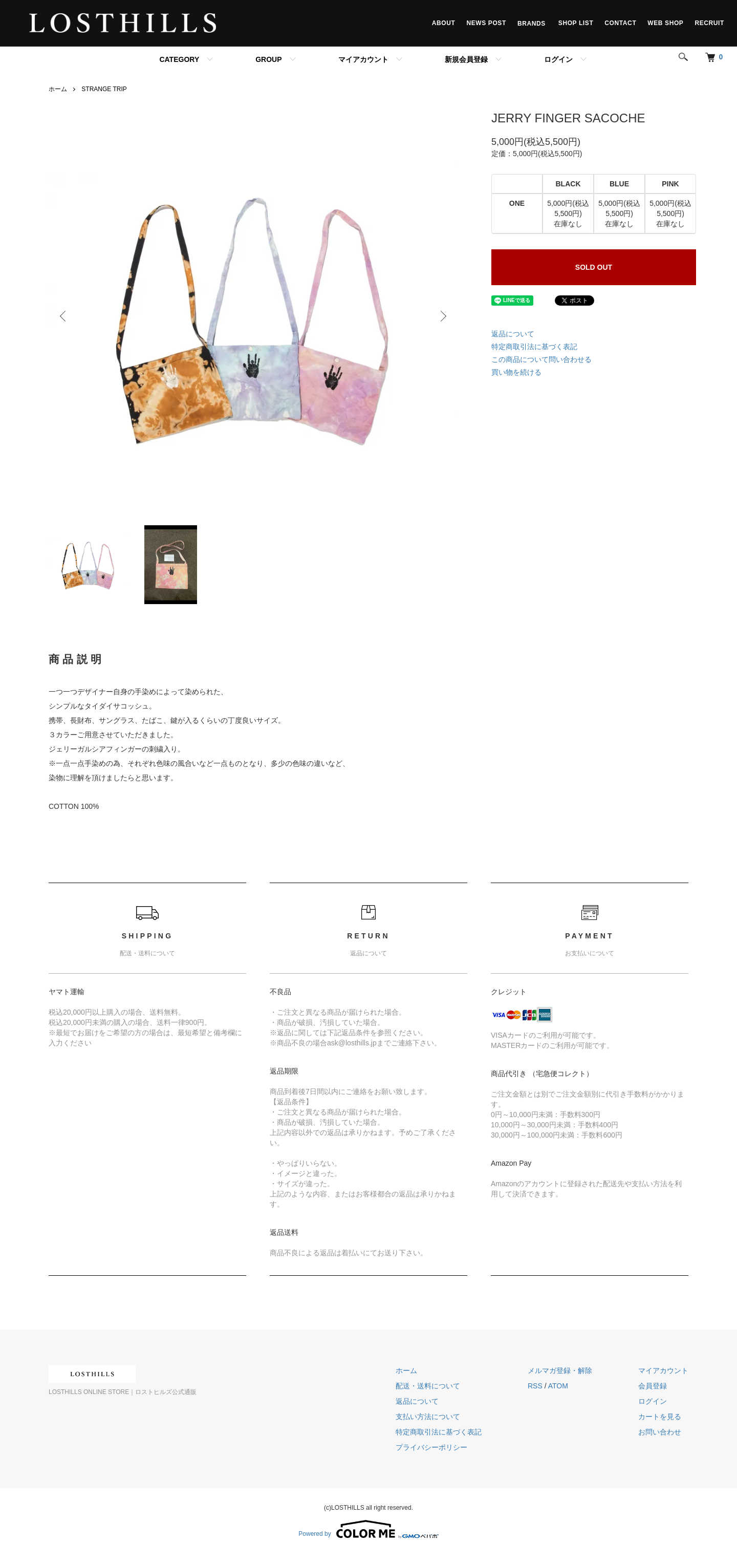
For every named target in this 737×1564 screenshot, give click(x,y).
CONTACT (620, 23)
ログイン (558, 59)
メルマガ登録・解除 (560, 1370)
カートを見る (659, 1416)
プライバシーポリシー (431, 1447)
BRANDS (532, 23)
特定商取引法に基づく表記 (534, 346)
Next (442, 316)
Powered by (368, 1529)
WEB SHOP (665, 23)
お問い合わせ (659, 1432)
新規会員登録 (466, 59)
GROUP (268, 59)
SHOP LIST (576, 23)
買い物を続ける (516, 372)
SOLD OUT (593, 267)
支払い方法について (428, 1416)
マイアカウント (363, 59)
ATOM (558, 1386)
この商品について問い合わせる (541, 359)
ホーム (58, 89)
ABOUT (444, 23)
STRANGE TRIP (103, 89)
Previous (64, 316)
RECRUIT (709, 23)
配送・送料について (428, 1386)
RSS (535, 1386)
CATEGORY (179, 59)
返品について (512, 334)
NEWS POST (486, 23)
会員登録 (652, 1386)
